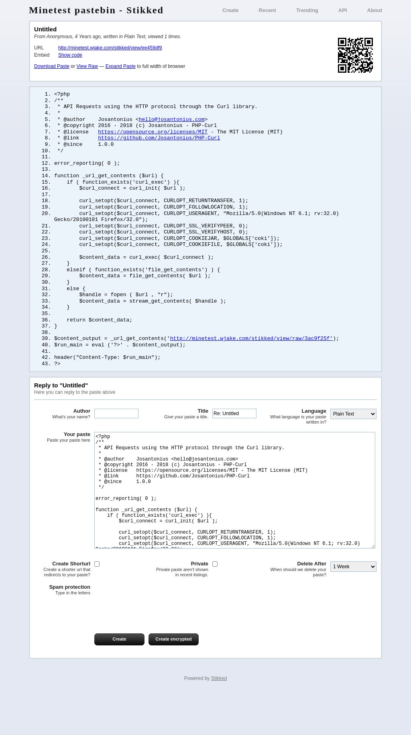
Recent (267, 10)
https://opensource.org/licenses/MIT (153, 134)
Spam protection (62, 631)
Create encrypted (173, 680)
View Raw (87, 66)
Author (62, 431)
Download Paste (51, 66)
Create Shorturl (62, 610)
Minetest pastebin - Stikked (96, 10)
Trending (307, 10)
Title (180, 431)
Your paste (62, 454)
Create (230, 10)
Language (298, 433)
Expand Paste (121, 66)
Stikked (219, 720)
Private (180, 610)
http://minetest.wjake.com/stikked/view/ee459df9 (110, 48)
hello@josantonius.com (172, 121)
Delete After (298, 610)
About (374, 10)
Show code (70, 55)
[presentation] (95, 652)
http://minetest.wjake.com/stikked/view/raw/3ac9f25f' (251, 354)
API (342, 10)
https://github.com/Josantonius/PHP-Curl (159, 141)
